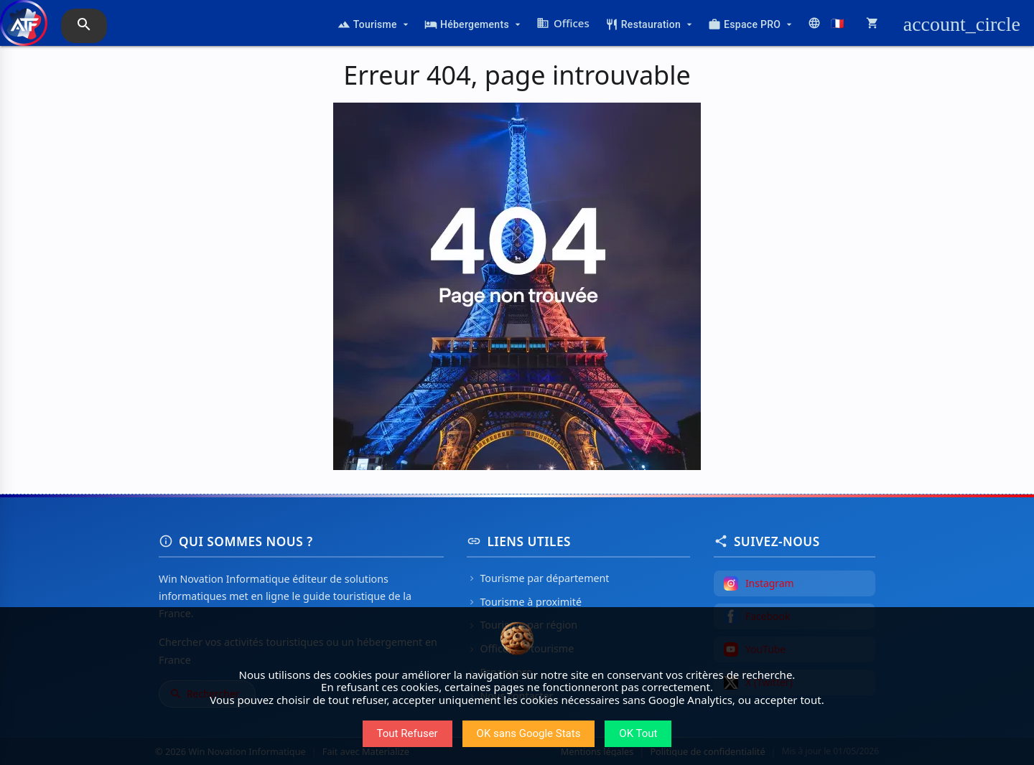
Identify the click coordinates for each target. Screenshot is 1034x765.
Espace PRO (751, 24)
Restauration (650, 24)
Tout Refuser (407, 733)
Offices (563, 23)
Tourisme (374, 24)
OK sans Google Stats (529, 733)
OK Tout (638, 733)
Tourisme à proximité (524, 602)
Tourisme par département (538, 578)
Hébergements (473, 24)
